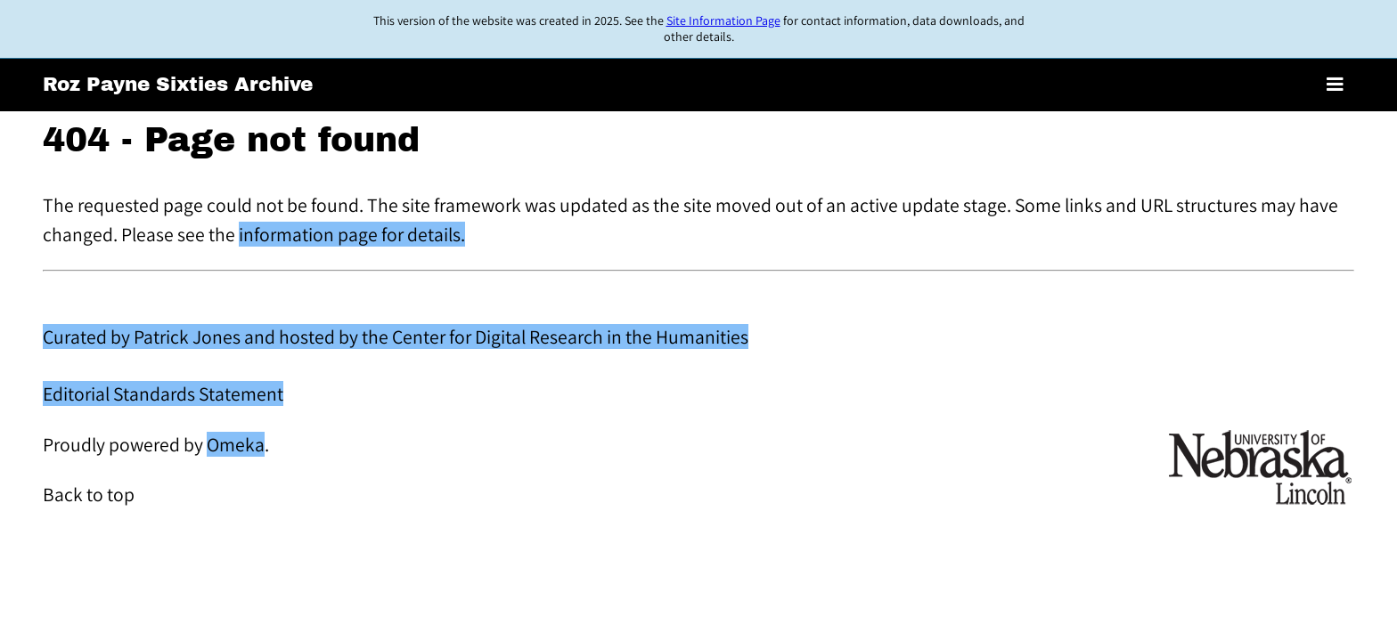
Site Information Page (723, 20)
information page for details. (352, 234)
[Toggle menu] (1335, 85)
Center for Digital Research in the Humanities (570, 336)
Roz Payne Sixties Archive (178, 84)
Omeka (236, 444)
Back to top (89, 494)
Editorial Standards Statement (163, 393)
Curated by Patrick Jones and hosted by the (217, 336)
